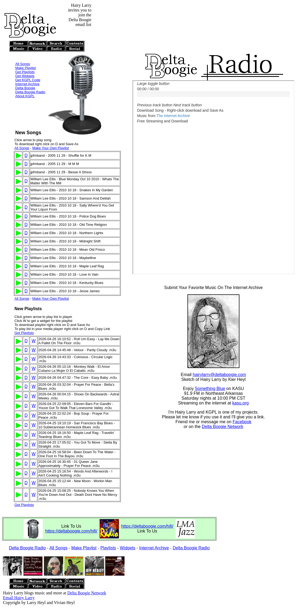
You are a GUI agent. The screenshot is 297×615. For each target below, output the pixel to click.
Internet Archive (27, 77)
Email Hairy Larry (19, 597)
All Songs (22, 57)
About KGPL (25, 89)
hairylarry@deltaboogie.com (219, 375)
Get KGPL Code (27, 73)
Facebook (242, 422)
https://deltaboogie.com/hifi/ (71, 531)
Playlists (108, 548)
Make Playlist (25, 61)
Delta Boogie (25, 81)
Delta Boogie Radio (30, 85)
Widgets (128, 548)
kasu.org (240, 404)
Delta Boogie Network (222, 427)
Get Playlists (25, 65)
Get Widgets (25, 69)
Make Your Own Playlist (50, 148)
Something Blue (210, 389)
